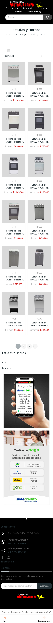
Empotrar (6, 367)
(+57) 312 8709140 (17, 543)
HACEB (14, 89)
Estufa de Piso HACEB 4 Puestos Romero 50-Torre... (39, 94)
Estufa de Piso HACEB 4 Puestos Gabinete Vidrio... (14, 278)
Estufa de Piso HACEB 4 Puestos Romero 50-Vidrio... (14, 232)
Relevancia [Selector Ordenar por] (21, 56)
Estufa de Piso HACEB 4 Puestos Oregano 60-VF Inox (14, 94)
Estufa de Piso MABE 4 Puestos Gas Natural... (14, 324)
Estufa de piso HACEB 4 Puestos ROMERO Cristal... (39, 140)
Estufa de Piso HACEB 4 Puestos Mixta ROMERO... (39, 278)
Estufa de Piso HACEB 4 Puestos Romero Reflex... (14, 140)
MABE (14, 319)
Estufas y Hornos (14, 353)
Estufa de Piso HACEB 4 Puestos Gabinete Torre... (39, 232)
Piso (4, 362)
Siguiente (34, 346)
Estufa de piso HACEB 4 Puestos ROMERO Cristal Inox (14, 186)
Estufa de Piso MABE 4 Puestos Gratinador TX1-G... (39, 324)
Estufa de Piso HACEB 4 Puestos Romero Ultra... (39, 186)
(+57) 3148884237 (17, 552)
